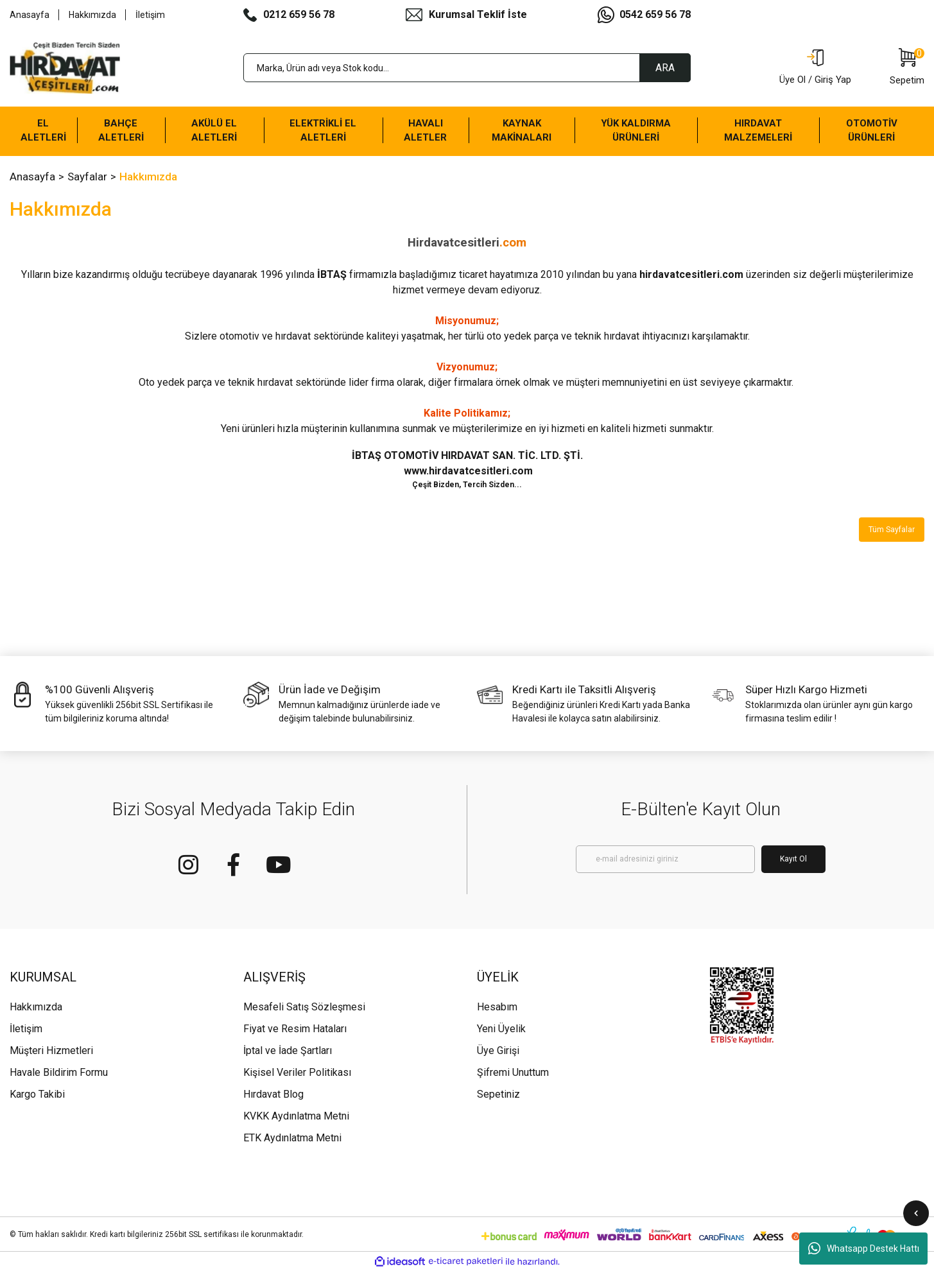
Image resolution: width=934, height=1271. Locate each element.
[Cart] (907, 68)
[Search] (467, 67)
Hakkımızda (92, 15)
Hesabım (497, 1007)
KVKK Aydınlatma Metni (296, 1116)
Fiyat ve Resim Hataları (295, 1029)
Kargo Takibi (37, 1094)
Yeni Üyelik (501, 1029)
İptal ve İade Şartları (287, 1050)
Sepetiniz (498, 1094)
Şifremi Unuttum (513, 1072)
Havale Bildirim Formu (59, 1072)
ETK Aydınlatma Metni (292, 1138)
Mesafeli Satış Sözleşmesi (304, 1007)
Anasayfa (29, 15)
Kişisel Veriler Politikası (297, 1072)
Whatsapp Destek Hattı (863, 1248)
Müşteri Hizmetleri (51, 1050)
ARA (665, 68)
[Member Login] (815, 68)
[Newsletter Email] (665, 859)
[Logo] (65, 68)
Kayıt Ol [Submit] (793, 858)
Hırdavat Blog (273, 1094)
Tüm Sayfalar (892, 529)
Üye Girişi (498, 1050)
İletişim (150, 15)
